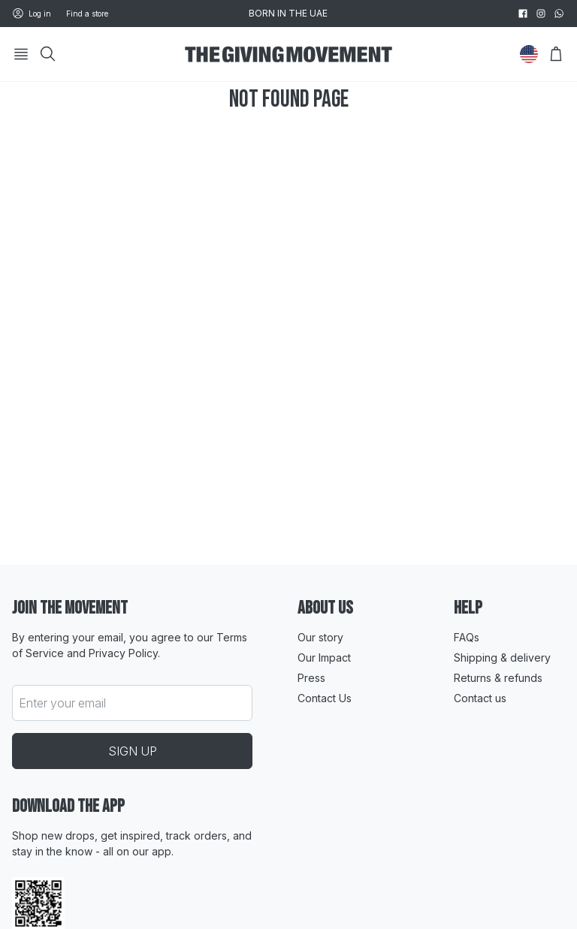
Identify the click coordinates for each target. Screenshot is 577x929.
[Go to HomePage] (288, 54)
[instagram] (541, 14)
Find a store (87, 13)
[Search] (48, 54)
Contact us (480, 698)
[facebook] (523, 14)
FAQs (466, 637)
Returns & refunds (498, 677)
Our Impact (324, 657)
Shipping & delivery (502, 657)
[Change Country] (529, 54)
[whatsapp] (559, 14)
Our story (320, 637)
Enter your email (62, 702)
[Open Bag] (556, 54)
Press (311, 677)
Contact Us (325, 698)
